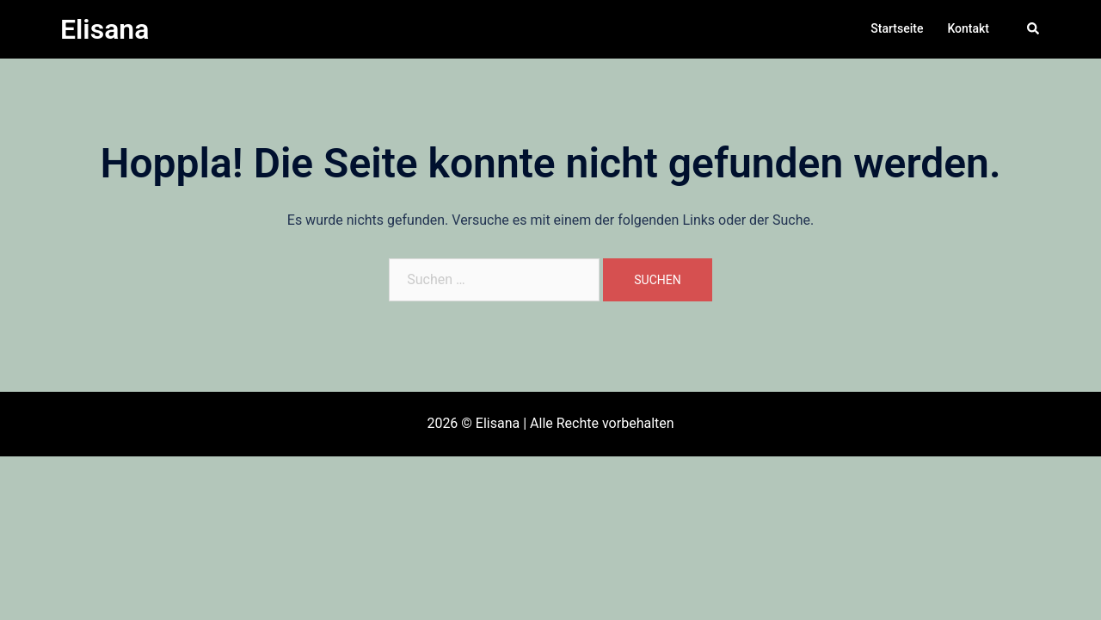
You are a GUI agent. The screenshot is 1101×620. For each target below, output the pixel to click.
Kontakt (968, 28)
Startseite (896, 28)
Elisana (104, 29)
